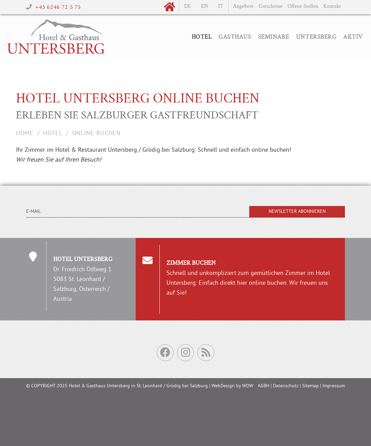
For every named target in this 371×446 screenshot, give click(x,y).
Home (25, 133)
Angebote (243, 7)
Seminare (273, 37)
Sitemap (310, 386)
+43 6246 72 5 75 (58, 7)
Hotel (202, 37)
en (204, 7)
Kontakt (332, 7)
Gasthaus (234, 37)
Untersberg (316, 37)
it (220, 7)
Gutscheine (270, 7)
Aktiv (353, 37)
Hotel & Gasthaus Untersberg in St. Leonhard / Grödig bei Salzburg (138, 386)
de (187, 7)
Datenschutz (285, 386)
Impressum (334, 386)
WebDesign (223, 386)
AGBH (263, 386)
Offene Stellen (303, 7)
